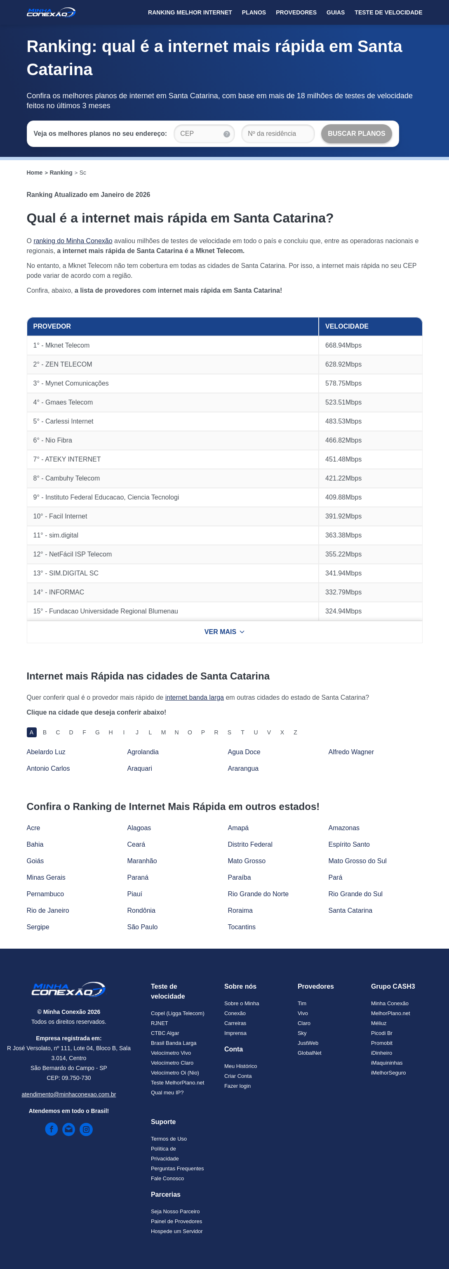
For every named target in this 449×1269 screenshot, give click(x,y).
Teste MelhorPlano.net (177, 1083)
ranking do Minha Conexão (72, 240)
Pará (336, 877)
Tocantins (242, 926)
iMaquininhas (387, 1063)
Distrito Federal (250, 844)
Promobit (382, 1043)
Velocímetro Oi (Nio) (175, 1073)
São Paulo (142, 926)
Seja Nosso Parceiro (175, 1211)
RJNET (159, 1023)
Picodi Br (382, 1033)
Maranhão (142, 860)
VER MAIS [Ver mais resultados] (224, 631)
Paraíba (239, 877)
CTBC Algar (165, 1033)
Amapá (238, 827)
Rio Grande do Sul (356, 893)
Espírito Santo (349, 844)
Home (35, 172)
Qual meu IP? (167, 1092)
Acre (33, 827)
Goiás (35, 860)
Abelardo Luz (46, 751)
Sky (302, 1033)
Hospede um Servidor (177, 1231)
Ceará (136, 844)
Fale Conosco (167, 1178)
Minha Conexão (390, 1003)
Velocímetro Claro (172, 1063)
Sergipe (38, 926)
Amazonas (344, 827)
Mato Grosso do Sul (358, 860)
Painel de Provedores (176, 1221)
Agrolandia (143, 751)
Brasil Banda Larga (174, 1043)
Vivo (303, 1013)
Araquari (139, 768)
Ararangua (243, 768)
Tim (302, 1003)
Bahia (35, 844)
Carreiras (235, 1023)
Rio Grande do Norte (258, 893)
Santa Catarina (351, 910)
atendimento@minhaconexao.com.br (68, 1094)
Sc (83, 172)
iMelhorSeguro (388, 1073)
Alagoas (139, 827)
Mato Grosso (247, 860)
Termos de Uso (169, 1139)
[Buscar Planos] (356, 133)
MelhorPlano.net (390, 1013)
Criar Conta (238, 1076)
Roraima (240, 910)
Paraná (138, 877)
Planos (254, 12)
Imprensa (235, 1033)
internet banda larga (194, 697)
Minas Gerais (46, 877)
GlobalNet (310, 1053)
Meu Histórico (240, 1066)
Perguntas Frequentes (177, 1168)
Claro (304, 1023)
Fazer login (237, 1086)
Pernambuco (45, 893)
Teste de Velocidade (388, 12)
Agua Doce (244, 751)
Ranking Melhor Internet (190, 12)
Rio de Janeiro (48, 910)
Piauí (134, 893)
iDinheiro (381, 1053)
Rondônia (141, 910)
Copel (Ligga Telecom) (178, 1013)
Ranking (60, 172)
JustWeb (308, 1043)
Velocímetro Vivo (171, 1053)
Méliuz (379, 1023)
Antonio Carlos (48, 768)
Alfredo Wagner (351, 751)
